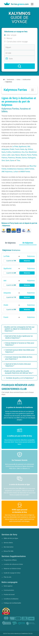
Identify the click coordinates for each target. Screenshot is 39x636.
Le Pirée (15, 146)
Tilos (18, 160)
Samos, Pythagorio (29, 158)
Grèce (18, 79)
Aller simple (11, 35)
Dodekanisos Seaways (15, 169)
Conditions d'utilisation (11, 599)
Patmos (4, 158)
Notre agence (8, 586)
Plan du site (7, 577)
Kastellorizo (16, 152)
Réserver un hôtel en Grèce (12, 568)
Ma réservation (8, 547)
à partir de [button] (11, 261)
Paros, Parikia (32, 155)
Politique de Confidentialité (12, 603)
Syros (12, 160)
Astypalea (5, 149)
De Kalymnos (10, 242)
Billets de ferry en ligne (11, 538)
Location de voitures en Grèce (13, 564)
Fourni (17, 149)
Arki (28, 146)
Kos (23, 152)
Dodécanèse (26, 79)
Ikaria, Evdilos (7, 152)
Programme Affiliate (10, 560)
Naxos (17, 155)
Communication (9, 590)
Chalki (12, 149)
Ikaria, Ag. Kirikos (26, 149)
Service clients (8, 543)
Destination (10, 79)
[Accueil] (4, 79)
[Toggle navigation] (32, 4)
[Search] (19, 66)
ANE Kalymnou (7, 172)
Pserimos (11, 158)
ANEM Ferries (25, 172)
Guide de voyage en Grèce (12, 573)
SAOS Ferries (29, 169)
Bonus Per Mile (8, 551)
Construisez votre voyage (17, 41)
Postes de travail (9, 594)
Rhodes (18, 158)
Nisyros (23, 155)
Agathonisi (23, 146)
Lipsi (13, 155)
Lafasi (15, 172)
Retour (9, 38)
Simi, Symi (5, 160)
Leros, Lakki (6, 155)
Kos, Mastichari (31, 152)
